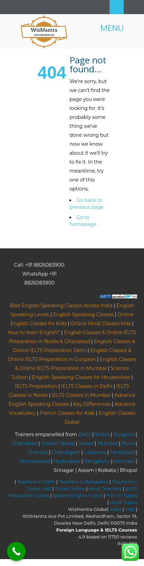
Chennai (37, 452)
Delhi (84, 434)
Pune (128, 443)
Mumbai (107, 443)
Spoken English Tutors (77, 495)
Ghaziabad (24, 443)
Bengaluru (97, 461)
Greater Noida (58, 443)
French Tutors (121, 495)
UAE (130, 509)
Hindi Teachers (105, 488)
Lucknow (95, 452)
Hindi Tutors (123, 502)
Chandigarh (66, 452)
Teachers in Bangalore (83, 481)
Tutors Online (70, 488)
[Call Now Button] (16, 551)
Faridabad (122, 452)
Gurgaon (123, 434)
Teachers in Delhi (36, 481)
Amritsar (124, 461)
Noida (102, 434)
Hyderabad (67, 461)
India (115, 509)
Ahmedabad (35, 461)
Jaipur (85, 443)
